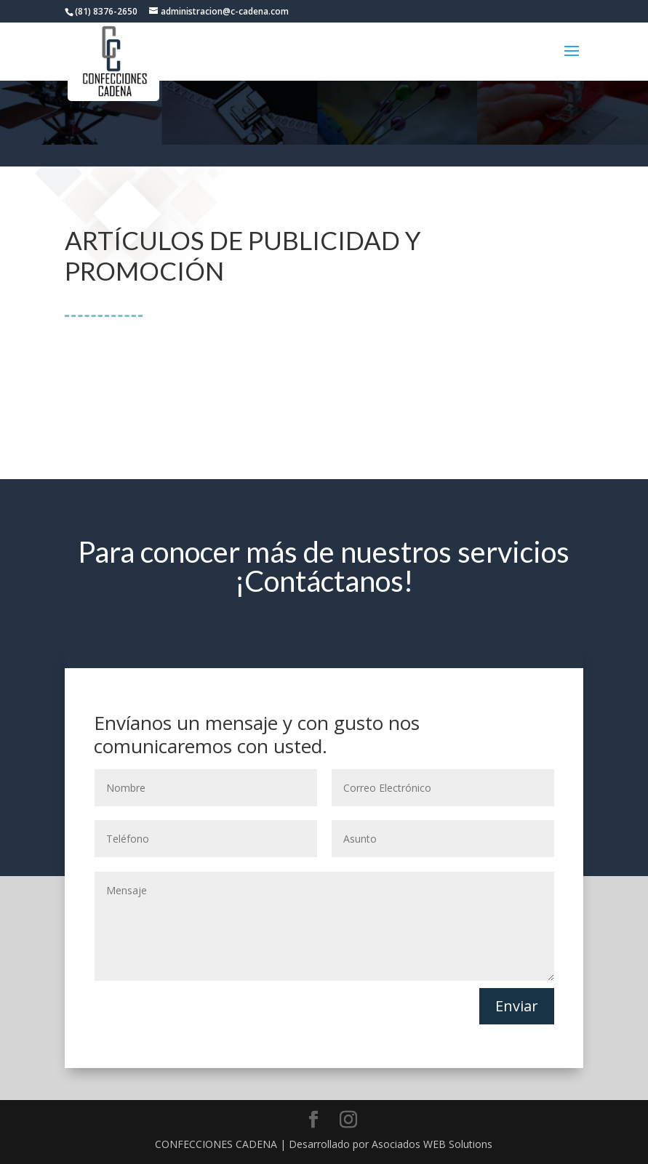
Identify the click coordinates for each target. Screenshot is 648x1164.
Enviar (516, 1006)
